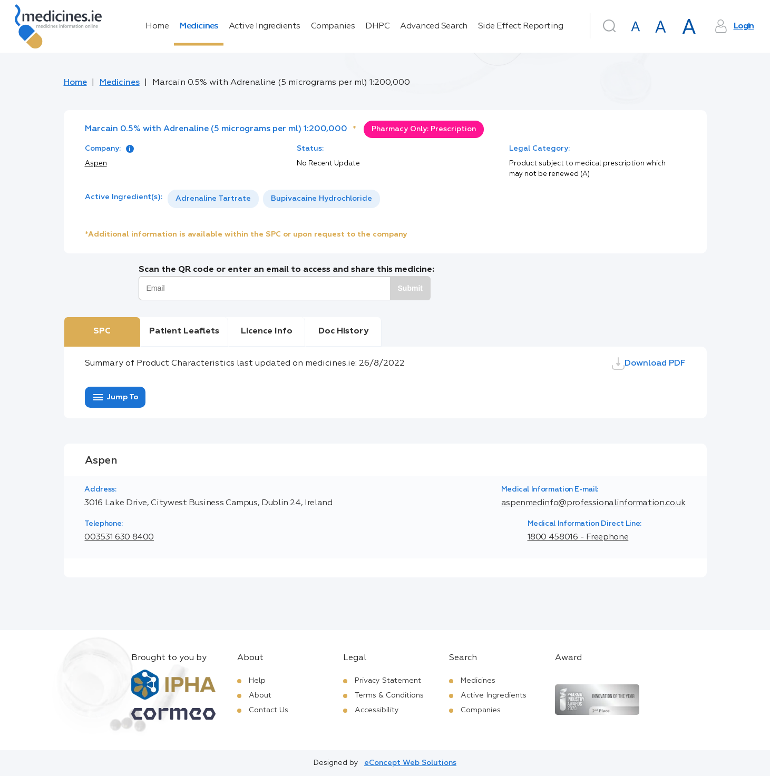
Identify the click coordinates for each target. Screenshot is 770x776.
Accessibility (377, 710)
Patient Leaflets (184, 331)
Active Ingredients (264, 26)
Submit (410, 288)
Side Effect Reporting (520, 26)
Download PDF (649, 363)
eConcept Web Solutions (410, 763)
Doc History (343, 331)
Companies (333, 26)
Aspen (96, 163)
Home (157, 26)
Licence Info (267, 331)
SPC (102, 331)
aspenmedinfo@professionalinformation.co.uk (593, 503)
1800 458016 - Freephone (578, 537)
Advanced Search (433, 26)
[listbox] (274, 199)
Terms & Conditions (389, 695)
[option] (213, 199)
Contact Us (268, 710)
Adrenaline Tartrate (213, 198)
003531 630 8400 (119, 537)
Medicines (198, 26)
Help (257, 680)
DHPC (377, 26)
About (260, 695)
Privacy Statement (388, 680)
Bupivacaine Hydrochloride (321, 198)
